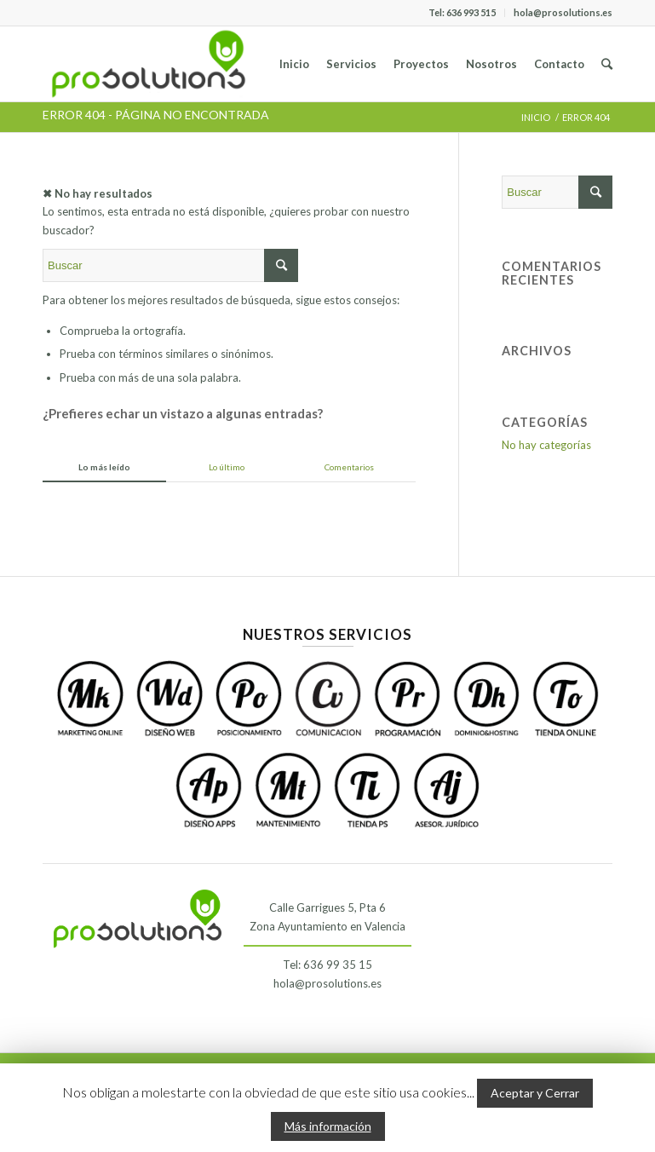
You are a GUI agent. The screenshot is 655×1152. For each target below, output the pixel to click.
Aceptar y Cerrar (535, 1093)
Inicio (535, 117)
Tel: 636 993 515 (462, 12)
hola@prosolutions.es (563, 12)
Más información (327, 1126)
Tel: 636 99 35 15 (327, 964)
